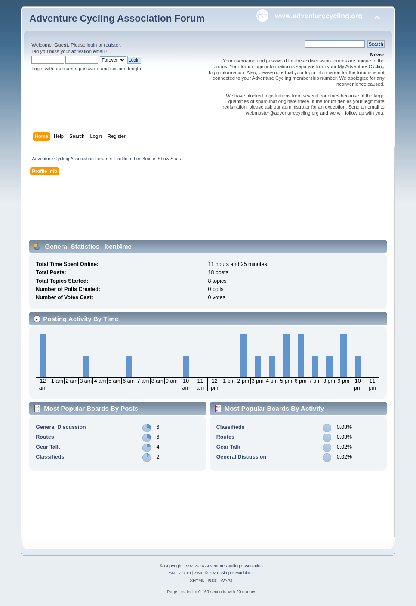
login (92, 44)
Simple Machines (237, 572)
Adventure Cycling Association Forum (116, 18)
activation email (88, 51)
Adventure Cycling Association (234, 565)
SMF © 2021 (206, 572)
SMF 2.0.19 (180, 572)
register (112, 44)
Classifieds (50, 457)
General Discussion (61, 427)
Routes (45, 437)
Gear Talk (48, 447)
